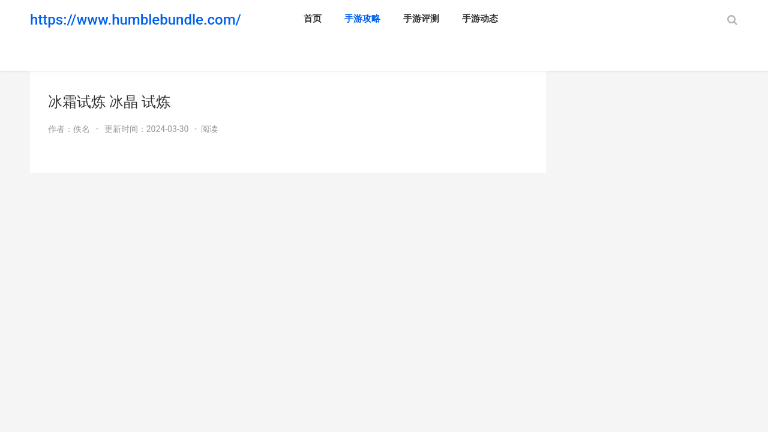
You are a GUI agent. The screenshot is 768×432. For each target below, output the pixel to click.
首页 (313, 18)
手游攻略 (362, 18)
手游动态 (480, 18)
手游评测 (421, 18)
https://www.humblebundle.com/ (135, 19)
